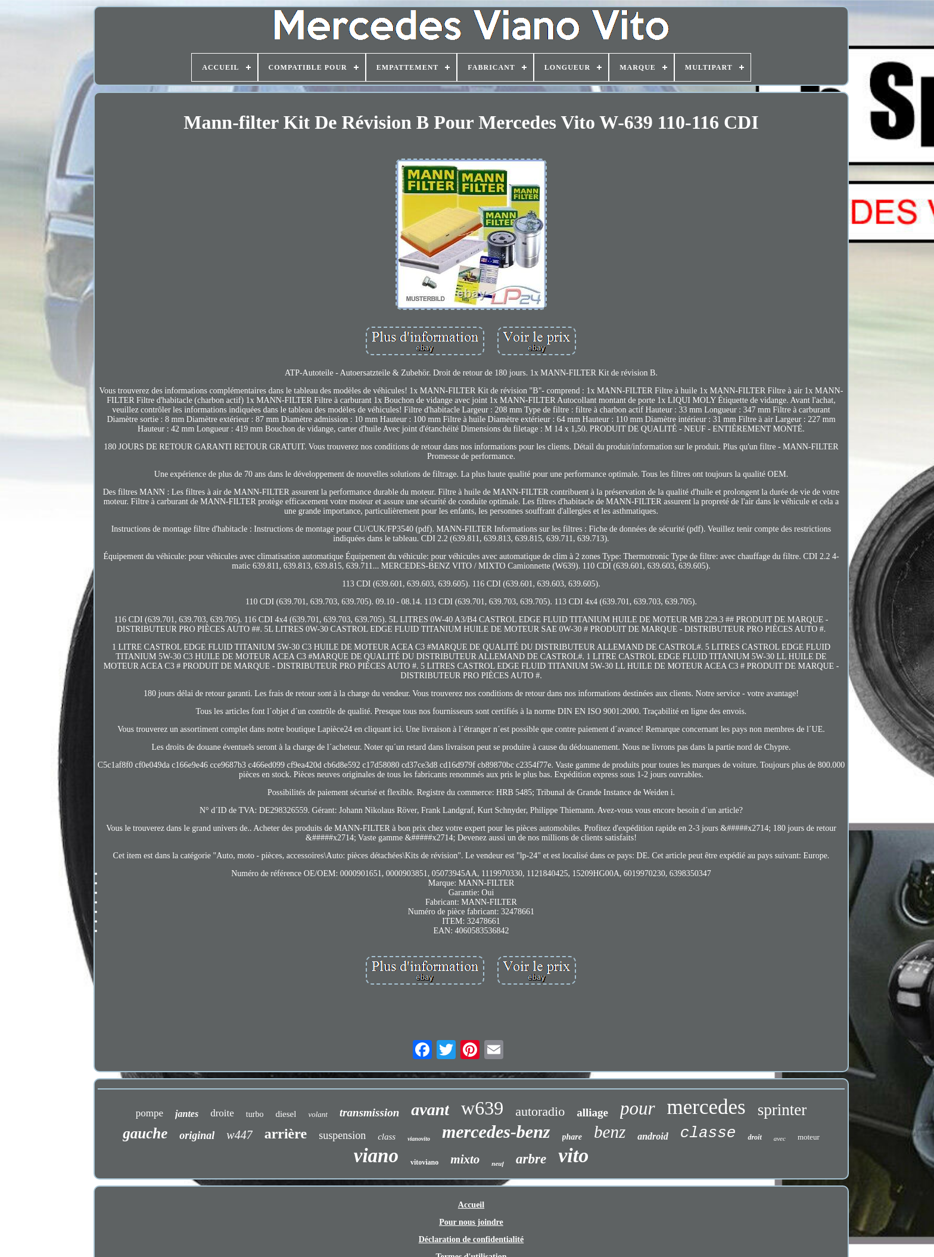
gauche (145, 1133)
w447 (239, 1134)
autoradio (540, 1111)
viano (376, 1155)
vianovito (418, 1138)
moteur (809, 1136)
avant (430, 1109)
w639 (482, 1108)
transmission (369, 1112)
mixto (465, 1159)
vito (573, 1155)
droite (222, 1113)
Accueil (471, 1204)
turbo (255, 1114)
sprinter (782, 1110)
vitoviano (424, 1162)
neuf (497, 1163)
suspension (342, 1135)
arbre (531, 1159)
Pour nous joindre (471, 1222)
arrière (285, 1133)
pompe (149, 1113)
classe (708, 1133)
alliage (592, 1112)
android (652, 1136)
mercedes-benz (496, 1131)
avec (780, 1138)
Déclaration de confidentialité (471, 1239)
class (387, 1136)
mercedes (706, 1107)
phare (572, 1136)
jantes (186, 1114)
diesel (285, 1114)
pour (637, 1108)
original (196, 1135)
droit (754, 1137)
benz (609, 1131)
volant (318, 1114)
